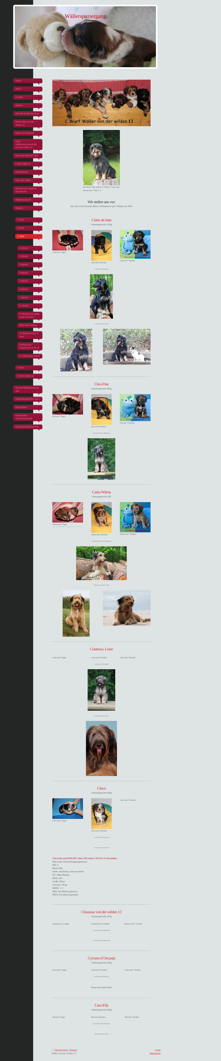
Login (158, 1050)
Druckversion (60, 1050)
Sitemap (73, 1050)
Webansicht (155, 1053)
